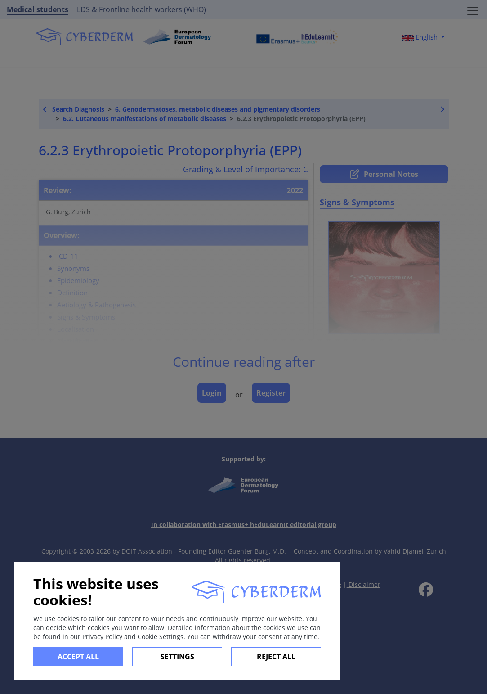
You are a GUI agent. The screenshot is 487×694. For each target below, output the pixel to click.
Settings (177, 657)
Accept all (78, 657)
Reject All (276, 657)
